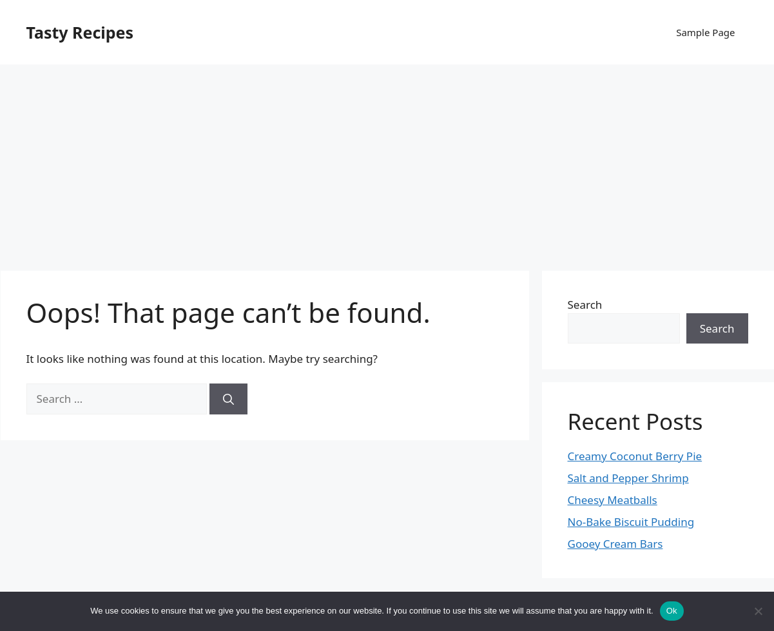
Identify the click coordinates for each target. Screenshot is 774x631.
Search (585, 304)
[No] (757, 611)
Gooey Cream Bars (615, 543)
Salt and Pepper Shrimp (628, 478)
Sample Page (705, 32)
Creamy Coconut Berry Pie (635, 456)
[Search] (228, 398)
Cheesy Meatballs (612, 499)
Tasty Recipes (80, 32)
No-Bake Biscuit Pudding (631, 521)
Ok (671, 611)
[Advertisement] (387, 161)
